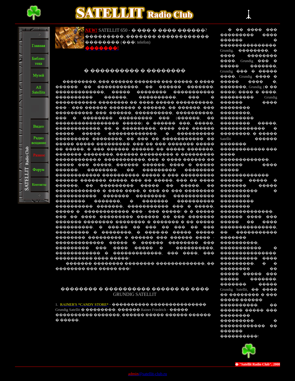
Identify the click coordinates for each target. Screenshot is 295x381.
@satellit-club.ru (153, 373)
